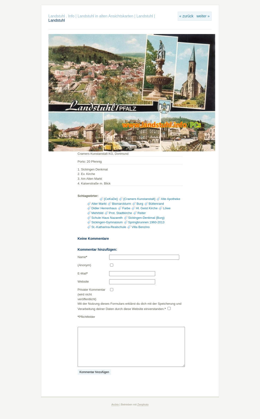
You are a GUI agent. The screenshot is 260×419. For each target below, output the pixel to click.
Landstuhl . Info (61, 16)
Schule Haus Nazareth (107, 217)
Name (82, 257)
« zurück (186, 16)
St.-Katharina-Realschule (109, 227)
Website (83, 281)
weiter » (202, 16)
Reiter (142, 213)
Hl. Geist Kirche (147, 208)
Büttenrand (156, 203)
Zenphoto (142, 404)
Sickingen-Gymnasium (107, 222)
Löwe (166, 208)
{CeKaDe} (111, 199)
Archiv (115, 404)
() (84, 265)
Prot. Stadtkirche (120, 213)
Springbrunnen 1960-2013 (146, 222)
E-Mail (83, 273)
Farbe (126, 208)
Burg (140, 203)
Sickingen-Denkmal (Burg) (146, 217)
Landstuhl (144, 16)
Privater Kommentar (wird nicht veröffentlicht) (92, 294)
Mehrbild (97, 213)
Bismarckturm (121, 203)
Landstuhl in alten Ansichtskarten (105, 16)
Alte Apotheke (170, 199)
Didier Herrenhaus (104, 208)
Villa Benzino (141, 227)
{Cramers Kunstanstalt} (139, 199)
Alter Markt (99, 203)
